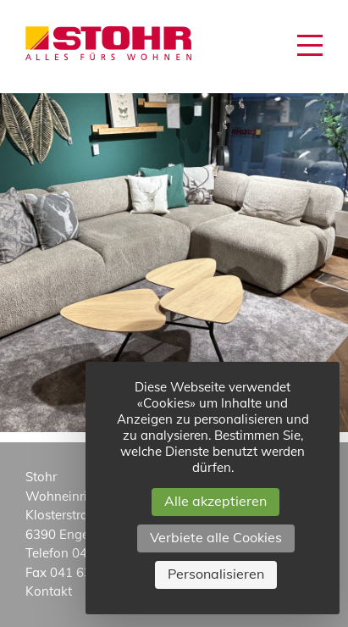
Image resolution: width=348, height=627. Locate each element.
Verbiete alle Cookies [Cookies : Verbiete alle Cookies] (216, 537)
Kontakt (48, 591)
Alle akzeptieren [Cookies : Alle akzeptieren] (215, 500)
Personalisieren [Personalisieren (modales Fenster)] (216, 573)
